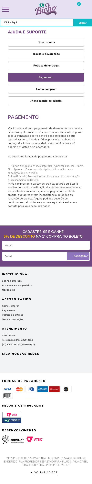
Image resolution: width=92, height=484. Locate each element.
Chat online (8, 335)
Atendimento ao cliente (46, 101)
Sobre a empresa (12, 280)
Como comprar (46, 89)
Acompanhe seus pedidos (17, 285)
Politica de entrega (46, 65)
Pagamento (46, 77)
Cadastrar (78, 256)
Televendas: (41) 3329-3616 (17, 339)
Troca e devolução (12, 319)
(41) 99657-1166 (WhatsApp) (18, 344)
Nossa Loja (8, 289)
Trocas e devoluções (46, 54)
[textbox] (36, 22)
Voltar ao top (46, 472)
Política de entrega (12, 314)
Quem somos (46, 42)
